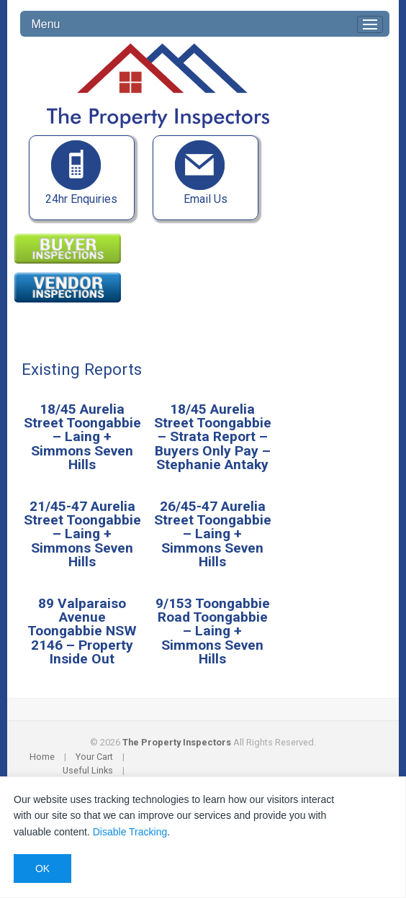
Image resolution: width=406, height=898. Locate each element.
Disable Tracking (130, 832)
